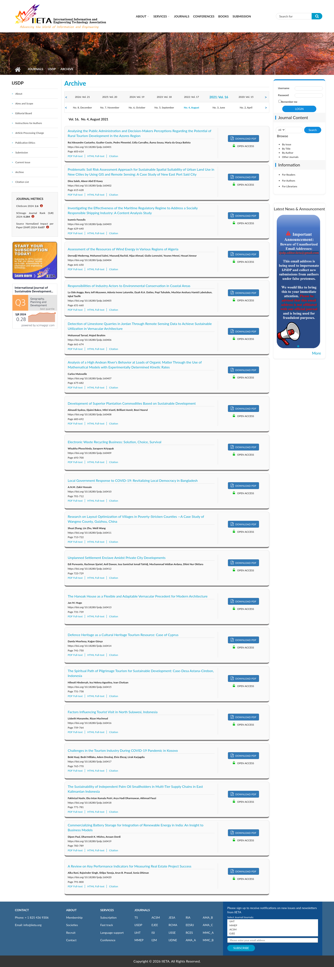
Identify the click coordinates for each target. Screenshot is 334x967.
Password (283, 95)
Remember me (289, 101)
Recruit (71, 932)
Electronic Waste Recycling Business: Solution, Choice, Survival (114, 442)
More (316, 353)
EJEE (154, 925)
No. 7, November (109, 107)
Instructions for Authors (28, 123)
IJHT (137, 932)
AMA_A (191, 940)
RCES (189, 932)
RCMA (172, 925)
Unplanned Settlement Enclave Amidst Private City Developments (117, 558)
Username (283, 88)
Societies (72, 925)
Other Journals (290, 157)
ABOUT (71, 910)
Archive (19, 172)
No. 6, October (137, 107)
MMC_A (208, 932)
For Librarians (289, 186)
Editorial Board (23, 113)
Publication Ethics (25, 142)
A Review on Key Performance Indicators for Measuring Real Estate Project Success (129, 866)
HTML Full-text (95, 156)
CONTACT (22, 910)
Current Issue (22, 162)
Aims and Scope (24, 103)
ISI (153, 932)
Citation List (22, 181)
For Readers (288, 174)
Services (160, 16)
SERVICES (107, 910)
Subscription (108, 917)
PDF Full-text (75, 156)
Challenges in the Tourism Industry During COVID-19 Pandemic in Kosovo (123, 750)
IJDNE (172, 940)
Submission (242, 16)
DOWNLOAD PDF (243, 138)
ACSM (155, 917)
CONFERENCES (204, 16)
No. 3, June (219, 107)
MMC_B (208, 940)
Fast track (106, 925)
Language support (112, 932)
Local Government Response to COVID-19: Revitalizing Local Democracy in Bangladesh (133, 480)
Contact (71, 940)
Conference (107, 940)
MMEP (139, 940)
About (141, 16)
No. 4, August (191, 107)
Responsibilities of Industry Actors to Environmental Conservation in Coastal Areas (129, 286)
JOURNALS (142, 910)
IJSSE (172, 932)
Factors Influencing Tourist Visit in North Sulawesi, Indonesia (112, 712)
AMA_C (208, 925)
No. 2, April (246, 107)
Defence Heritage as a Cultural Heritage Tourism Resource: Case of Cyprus (123, 635)
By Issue (286, 144)
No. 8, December (82, 107)
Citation (113, 156)
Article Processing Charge (29, 132)
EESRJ (190, 925)
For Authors (288, 180)
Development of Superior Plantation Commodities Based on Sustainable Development (132, 403)
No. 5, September (164, 107)
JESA (171, 917)
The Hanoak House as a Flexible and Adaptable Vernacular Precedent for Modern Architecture (137, 596)
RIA (188, 917)
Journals (181, 16)
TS (136, 917)
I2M (154, 940)
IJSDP (52, 69)
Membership (74, 917)
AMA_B (208, 917)
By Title (286, 148)
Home (17, 69)
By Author (287, 152)
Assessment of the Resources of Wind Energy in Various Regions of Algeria (123, 249)
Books (223, 16)
